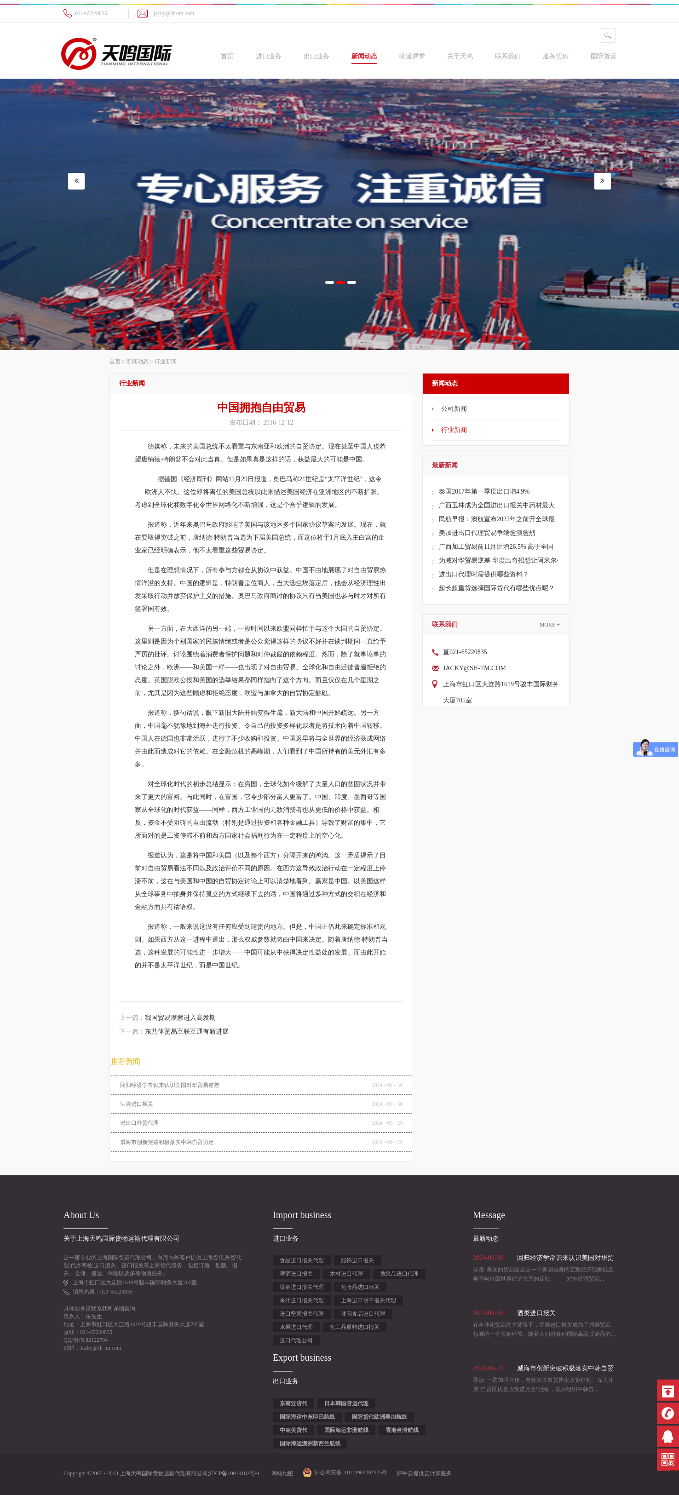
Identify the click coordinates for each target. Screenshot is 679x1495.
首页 (227, 56)
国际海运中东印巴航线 (307, 1417)
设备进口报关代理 (302, 1287)
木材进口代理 (346, 1274)
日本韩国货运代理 (346, 1403)
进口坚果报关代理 (302, 1314)
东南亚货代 (293, 1403)
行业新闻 (166, 361)
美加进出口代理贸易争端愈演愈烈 (487, 532)
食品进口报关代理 (302, 1260)
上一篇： (167, 1017)
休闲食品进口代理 (363, 1314)
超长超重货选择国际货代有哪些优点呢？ (497, 588)
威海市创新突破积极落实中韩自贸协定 (167, 1142)
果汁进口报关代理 (302, 1300)
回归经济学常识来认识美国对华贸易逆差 (169, 1085)
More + (550, 624)
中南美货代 (293, 1430)
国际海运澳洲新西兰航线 (310, 1443)
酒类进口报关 (136, 1104)
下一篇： (174, 1031)
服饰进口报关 (357, 1260)
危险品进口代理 (399, 1274)
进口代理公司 (296, 1340)
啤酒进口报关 (296, 1274)
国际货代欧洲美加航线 (379, 1417)
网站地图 (281, 1473)
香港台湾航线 (402, 1430)
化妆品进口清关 (360, 1287)
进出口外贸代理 (139, 1123)
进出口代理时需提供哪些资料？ (484, 574)
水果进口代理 (296, 1327)
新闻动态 (138, 361)
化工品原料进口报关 (355, 1327)
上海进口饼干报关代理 (368, 1300)
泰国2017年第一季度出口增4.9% (484, 491)
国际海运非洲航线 (346, 1430)
